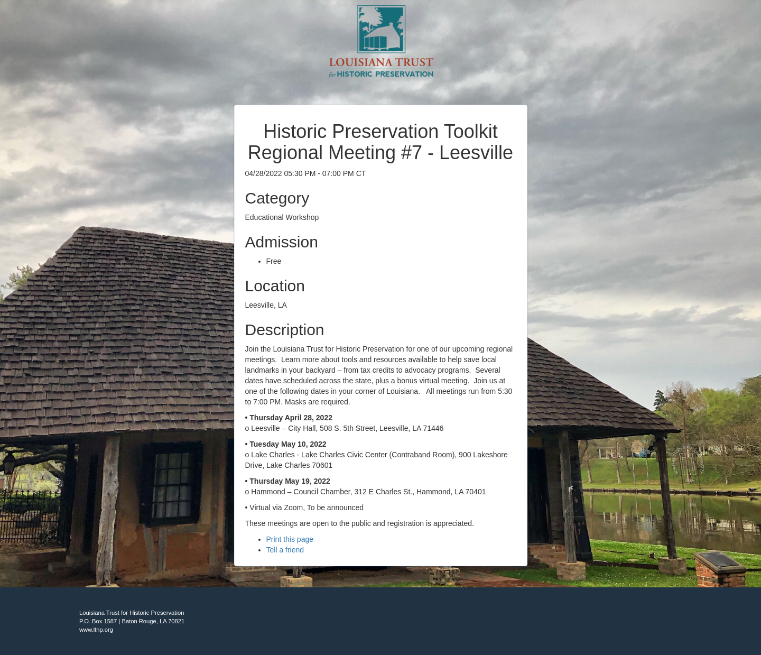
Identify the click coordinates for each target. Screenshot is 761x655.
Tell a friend (285, 550)
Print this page (290, 539)
